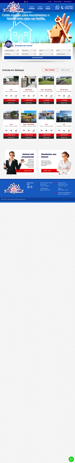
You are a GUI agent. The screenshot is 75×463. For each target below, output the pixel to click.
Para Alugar (65, 70)
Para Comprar (50, 70)
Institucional (57, 1)
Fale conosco (67, 1)
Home (49, 1)
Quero (31, 7)
